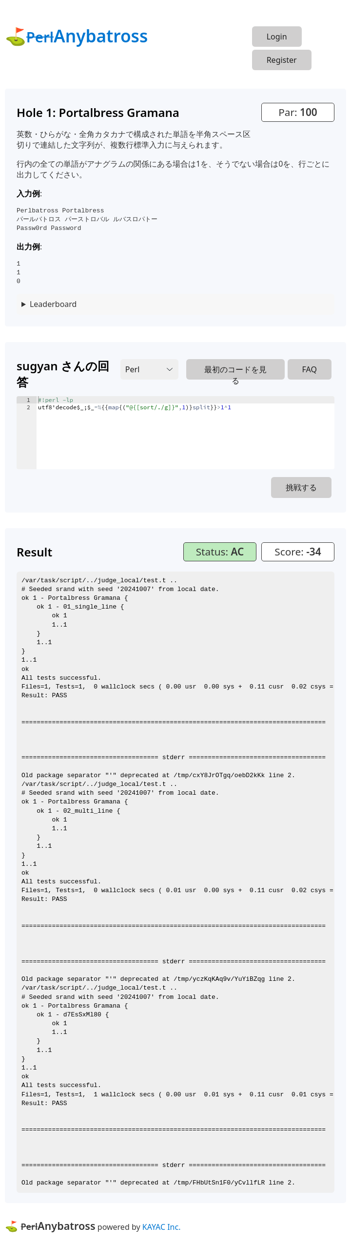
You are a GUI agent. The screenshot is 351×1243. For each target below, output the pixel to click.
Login (277, 36)
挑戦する (301, 487)
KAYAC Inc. (161, 1227)
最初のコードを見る (235, 372)
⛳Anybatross (76, 35)
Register (282, 60)
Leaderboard (53, 304)
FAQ (309, 369)
